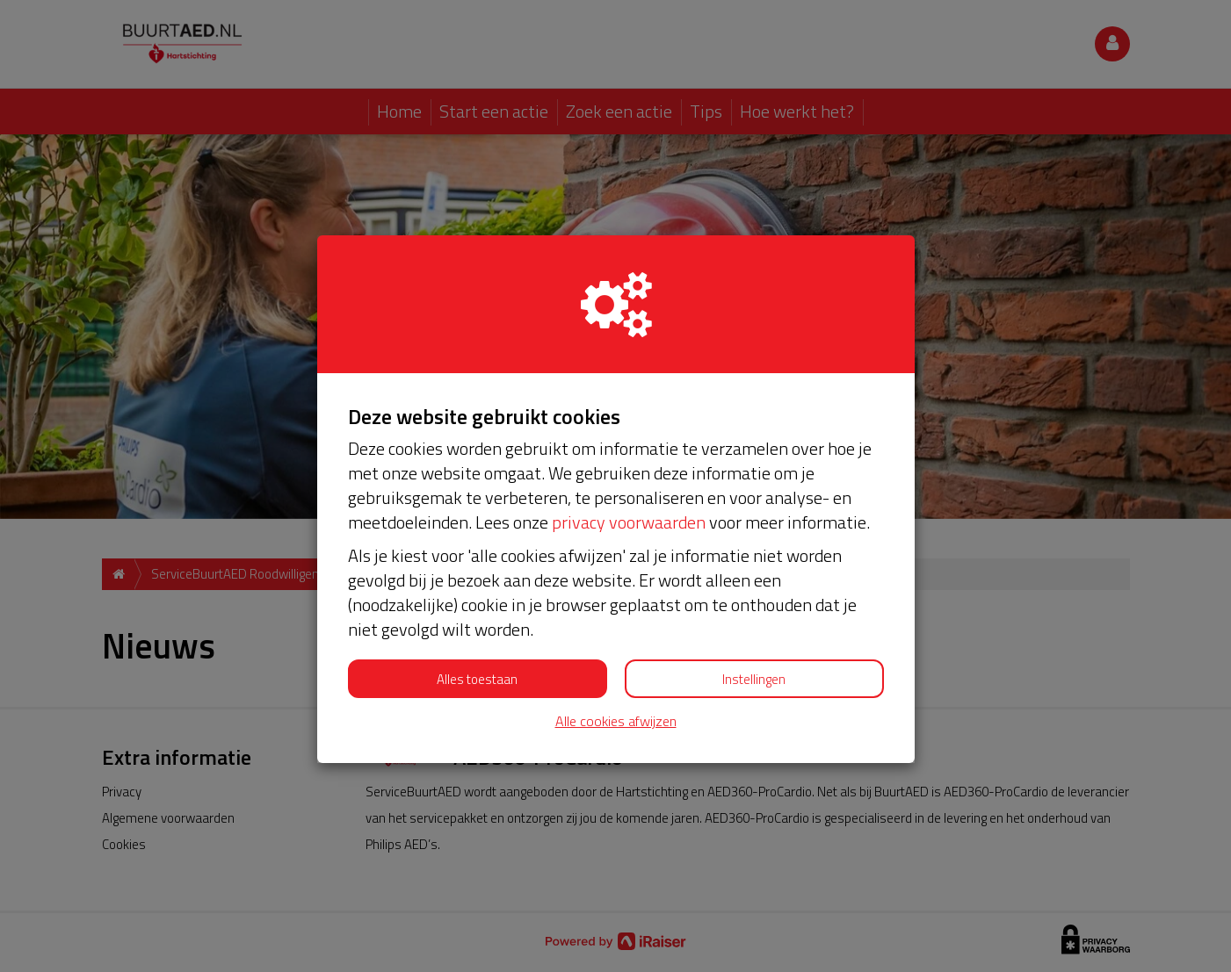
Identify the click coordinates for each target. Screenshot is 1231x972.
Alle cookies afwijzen (616, 721)
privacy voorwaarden (629, 522)
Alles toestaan (477, 679)
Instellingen (754, 679)
